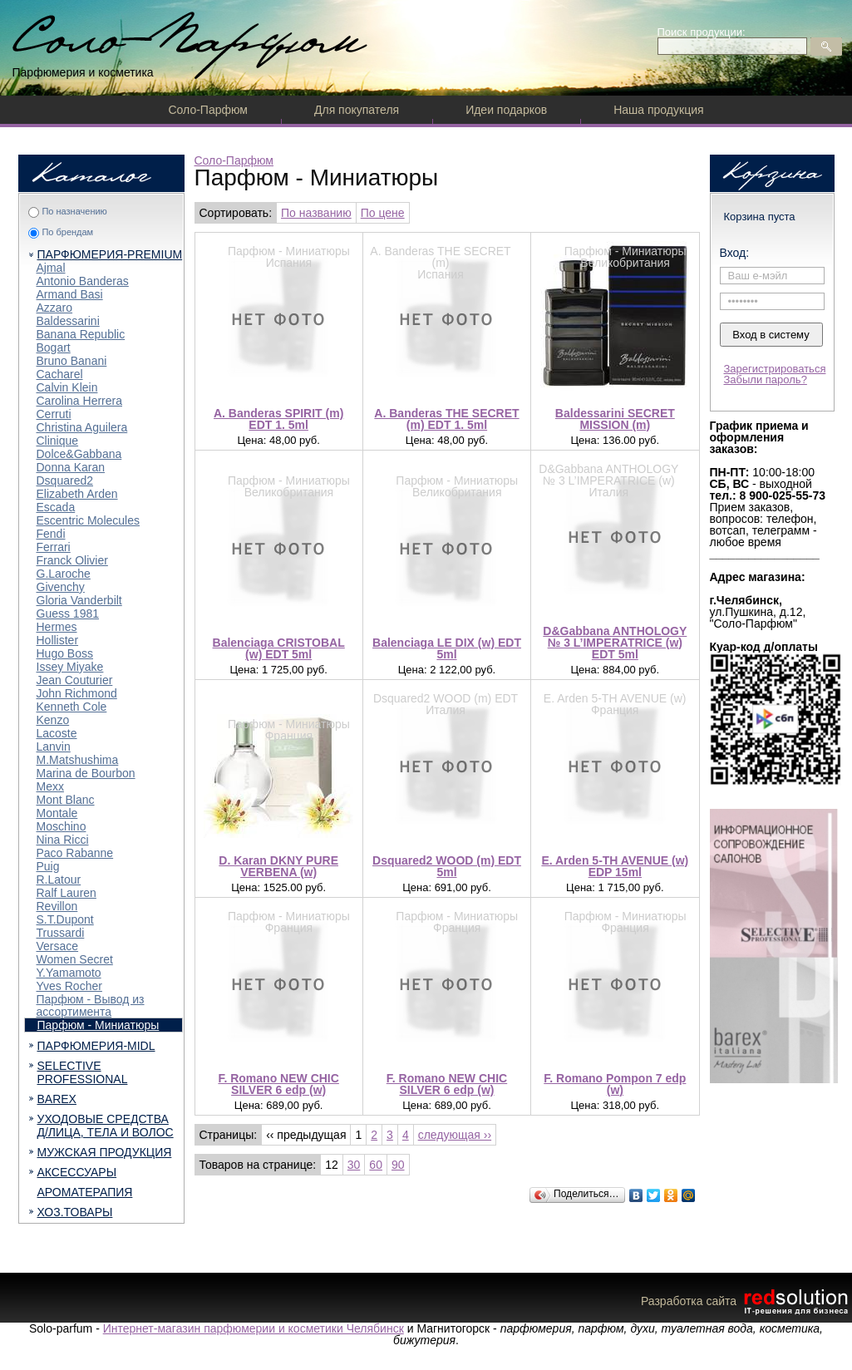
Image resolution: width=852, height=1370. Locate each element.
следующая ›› (454, 1134)
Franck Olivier (72, 560)
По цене (383, 212)
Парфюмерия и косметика (83, 72)
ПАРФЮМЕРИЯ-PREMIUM (110, 254)
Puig (48, 866)
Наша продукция (658, 109)
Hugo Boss (65, 653)
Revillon (57, 906)
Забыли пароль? (765, 379)
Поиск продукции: (701, 32)
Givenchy (61, 587)
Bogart (54, 347)
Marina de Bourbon (86, 773)
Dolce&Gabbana (79, 454)
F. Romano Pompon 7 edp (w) (615, 1084)
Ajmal (51, 267)
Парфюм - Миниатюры (98, 1025)
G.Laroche (64, 573)
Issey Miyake (70, 666)
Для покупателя (356, 109)
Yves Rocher (69, 986)
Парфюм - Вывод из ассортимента (91, 1005)
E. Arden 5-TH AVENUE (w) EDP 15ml (614, 866)
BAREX (56, 1099)
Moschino (61, 826)
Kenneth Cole (72, 706)
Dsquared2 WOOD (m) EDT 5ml (446, 866)
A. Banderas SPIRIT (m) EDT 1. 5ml (278, 419)
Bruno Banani (72, 360)
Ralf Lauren (66, 892)
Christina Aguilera (82, 427)
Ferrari (54, 547)
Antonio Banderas (83, 281)
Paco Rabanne (75, 853)
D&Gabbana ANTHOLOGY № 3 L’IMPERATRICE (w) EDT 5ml (615, 642)
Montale (57, 813)
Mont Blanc (66, 799)
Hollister (58, 640)
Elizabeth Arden (77, 493)
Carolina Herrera (79, 400)
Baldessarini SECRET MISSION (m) (615, 419)
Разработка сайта (746, 1301)
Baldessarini (68, 321)
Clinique (58, 440)
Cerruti (54, 414)
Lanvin (54, 746)
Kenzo (53, 720)
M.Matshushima (78, 759)
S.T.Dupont (65, 919)
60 (375, 1164)
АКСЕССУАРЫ (77, 1172)
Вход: (735, 253)
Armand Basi (70, 294)
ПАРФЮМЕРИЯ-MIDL (96, 1045)
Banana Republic (81, 334)
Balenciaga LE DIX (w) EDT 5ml (446, 648)
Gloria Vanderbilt (79, 600)
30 (354, 1164)
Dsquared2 (65, 480)
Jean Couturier (75, 680)
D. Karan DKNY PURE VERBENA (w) (278, 866)
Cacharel (60, 374)
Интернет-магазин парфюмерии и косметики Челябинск (253, 1328)
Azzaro (55, 307)
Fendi (51, 533)
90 (398, 1164)
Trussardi (61, 932)
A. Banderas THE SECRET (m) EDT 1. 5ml (446, 419)
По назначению (74, 211)
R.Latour (59, 879)
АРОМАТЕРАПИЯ (85, 1192)
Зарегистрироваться (775, 368)
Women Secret (75, 959)
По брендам (67, 232)
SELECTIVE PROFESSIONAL (82, 1072)
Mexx (50, 786)
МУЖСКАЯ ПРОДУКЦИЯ (104, 1152)
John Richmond (77, 693)
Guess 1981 (68, 613)
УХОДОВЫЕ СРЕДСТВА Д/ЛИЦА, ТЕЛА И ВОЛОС (105, 1125)
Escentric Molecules (88, 520)
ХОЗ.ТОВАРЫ (75, 1212)
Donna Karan (71, 467)
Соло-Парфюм (208, 109)
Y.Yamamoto (69, 972)
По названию (316, 212)
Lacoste (57, 733)
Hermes (57, 626)
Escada (56, 507)
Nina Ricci (63, 839)
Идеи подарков (506, 109)
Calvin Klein (67, 387)
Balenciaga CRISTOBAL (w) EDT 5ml (279, 648)
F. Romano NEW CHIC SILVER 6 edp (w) (278, 1084)
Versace (58, 946)
